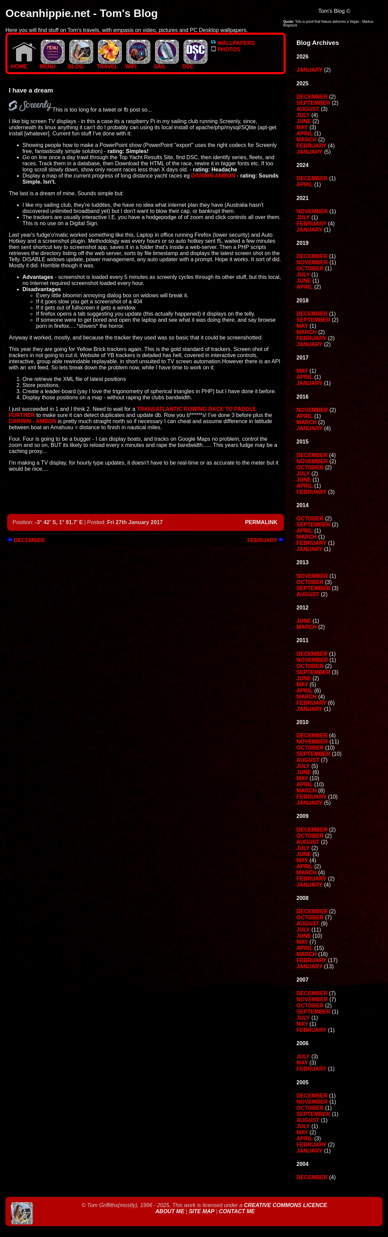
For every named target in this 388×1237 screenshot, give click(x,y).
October (310, 268)
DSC (194, 64)
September (314, 103)
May (302, 127)
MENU (52, 64)
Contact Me (237, 1211)
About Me (170, 1211)
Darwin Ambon (213, 176)
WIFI (137, 64)
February (265, 540)
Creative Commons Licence (285, 1205)
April (305, 133)
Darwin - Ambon (32, 421)
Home (23, 64)
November (312, 211)
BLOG (80, 64)
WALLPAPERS (233, 43)
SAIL (166, 64)
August (308, 109)
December (26, 540)
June (304, 121)
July (303, 115)
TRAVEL (109, 64)
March (307, 140)
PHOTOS (225, 49)
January (310, 70)
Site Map (202, 1211)
